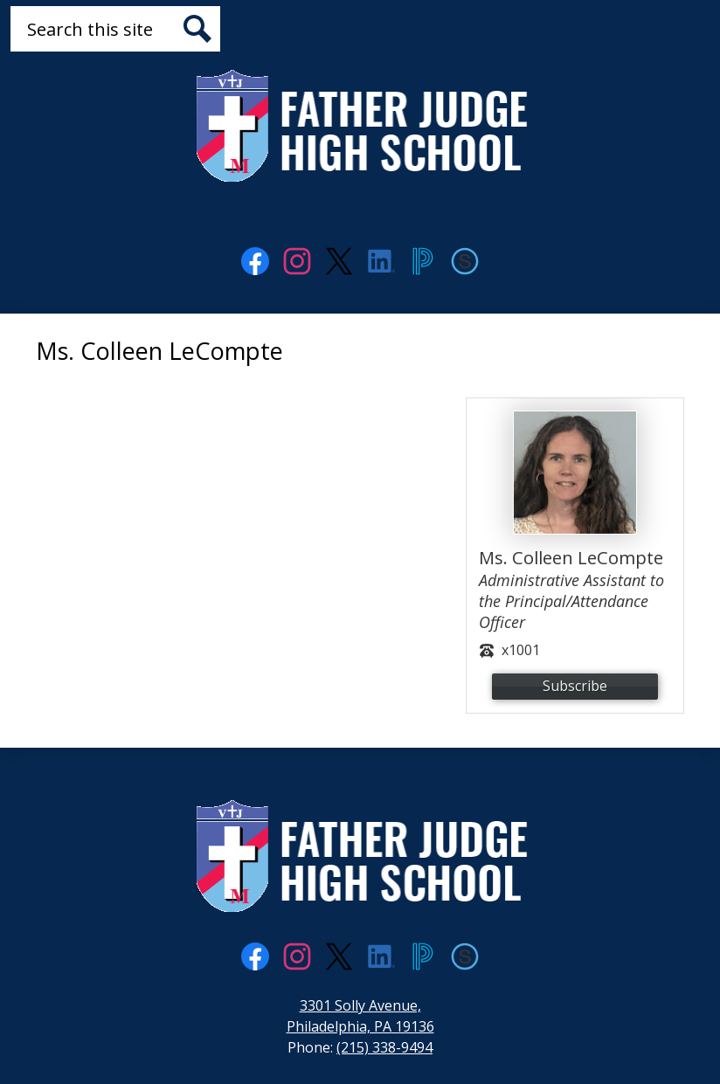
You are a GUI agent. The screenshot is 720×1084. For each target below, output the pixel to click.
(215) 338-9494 (384, 1047)
